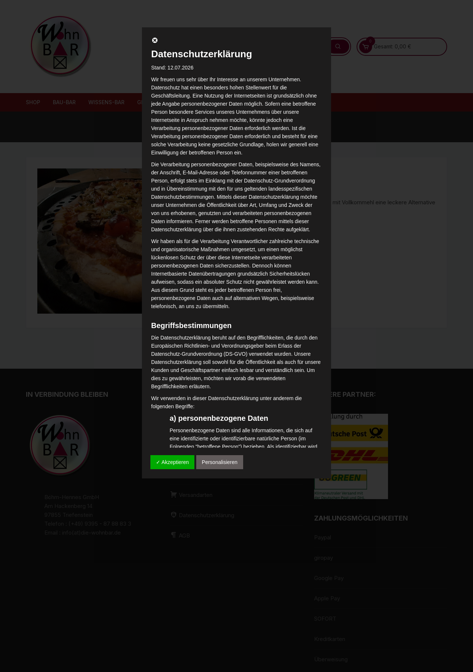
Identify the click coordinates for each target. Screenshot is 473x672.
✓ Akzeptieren (172, 462)
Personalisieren (220, 462)
